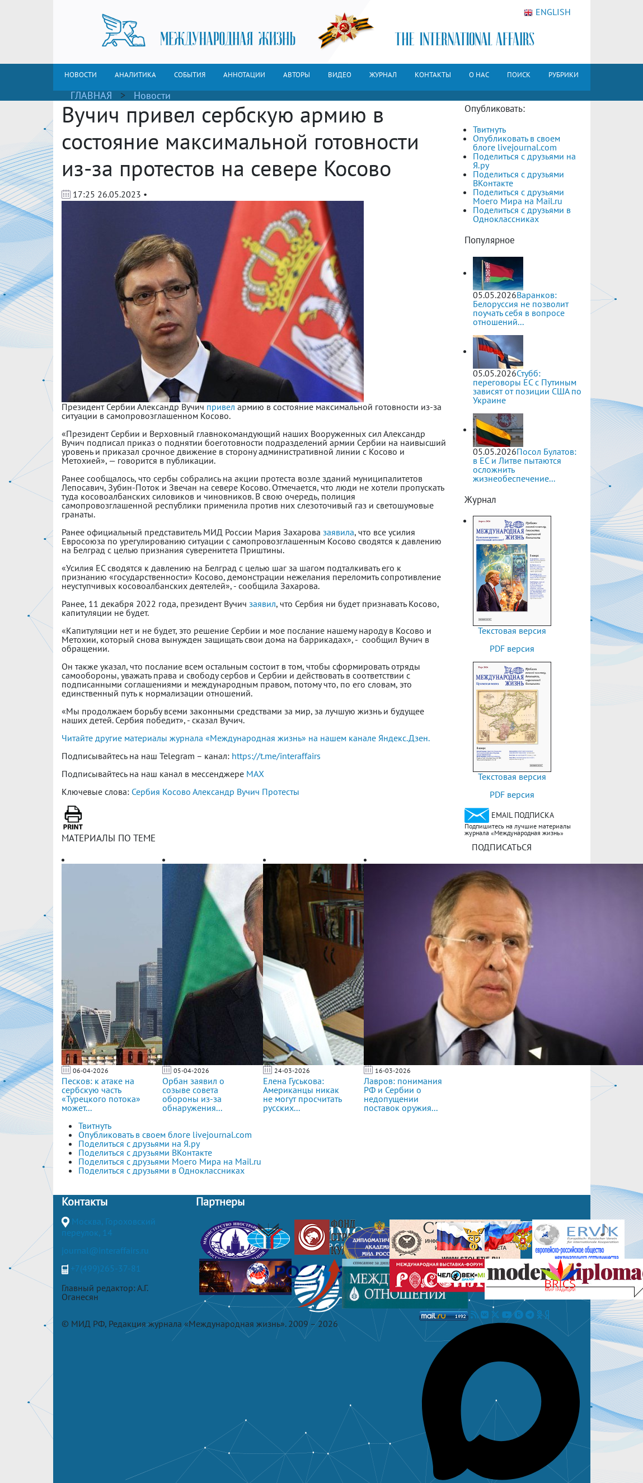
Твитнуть (489, 129)
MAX (255, 773)
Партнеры (220, 1201)
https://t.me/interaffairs (276, 755)
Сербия (146, 791)
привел (220, 406)
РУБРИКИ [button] (563, 74)
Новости (152, 95)
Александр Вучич (226, 791)
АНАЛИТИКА (135, 74)
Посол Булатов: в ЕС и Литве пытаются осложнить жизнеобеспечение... (524, 465)
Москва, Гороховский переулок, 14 (109, 1227)
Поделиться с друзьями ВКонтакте (518, 178)
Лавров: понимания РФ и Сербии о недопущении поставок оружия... (403, 1094)
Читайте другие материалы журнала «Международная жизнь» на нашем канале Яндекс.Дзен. (246, 737)
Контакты (84, 1201)
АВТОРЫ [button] (296, 74)
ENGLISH (547, 12)
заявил (262, 603)
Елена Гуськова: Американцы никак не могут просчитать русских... (302, 1094)
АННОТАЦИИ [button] (244, 74)
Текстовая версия (512, 630)
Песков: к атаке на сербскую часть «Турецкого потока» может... (101, 1094)
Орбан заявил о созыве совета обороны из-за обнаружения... (193, 1094)
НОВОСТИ (80, 74)
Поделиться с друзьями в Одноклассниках (522, 214)
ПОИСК (519, 74)
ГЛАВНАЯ (91, 95)
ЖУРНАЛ (383, 74)
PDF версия (512, 648)
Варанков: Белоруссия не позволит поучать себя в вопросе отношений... (521, 308)
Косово (176, 791)
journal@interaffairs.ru (105, 1250)
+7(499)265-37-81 (106, 1268)
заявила (338, 532)
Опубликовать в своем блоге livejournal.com (516, 143)
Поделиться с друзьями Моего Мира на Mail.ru (518, 196)
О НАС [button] (479, 74)
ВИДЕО (339, 74)
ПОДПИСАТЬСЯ (502, 847)
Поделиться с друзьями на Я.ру (524, 160)
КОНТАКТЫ (433, 74)
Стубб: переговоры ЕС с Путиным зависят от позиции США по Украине (527, 387)
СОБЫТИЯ (189, 74)
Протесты (280, 791)
